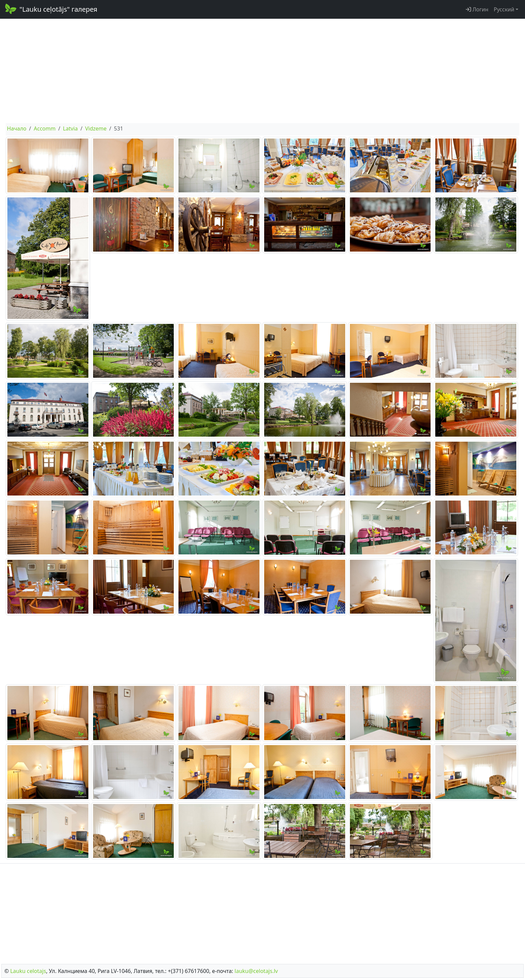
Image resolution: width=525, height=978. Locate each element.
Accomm (45, 128)
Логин (477, 9)
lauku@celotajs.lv (256, 971)
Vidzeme (95, 128)
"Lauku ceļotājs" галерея (50, 8)
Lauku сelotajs (28, 971)
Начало (16, 128)
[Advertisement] (262, 71)
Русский (504, 9)
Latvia (70, 128)
